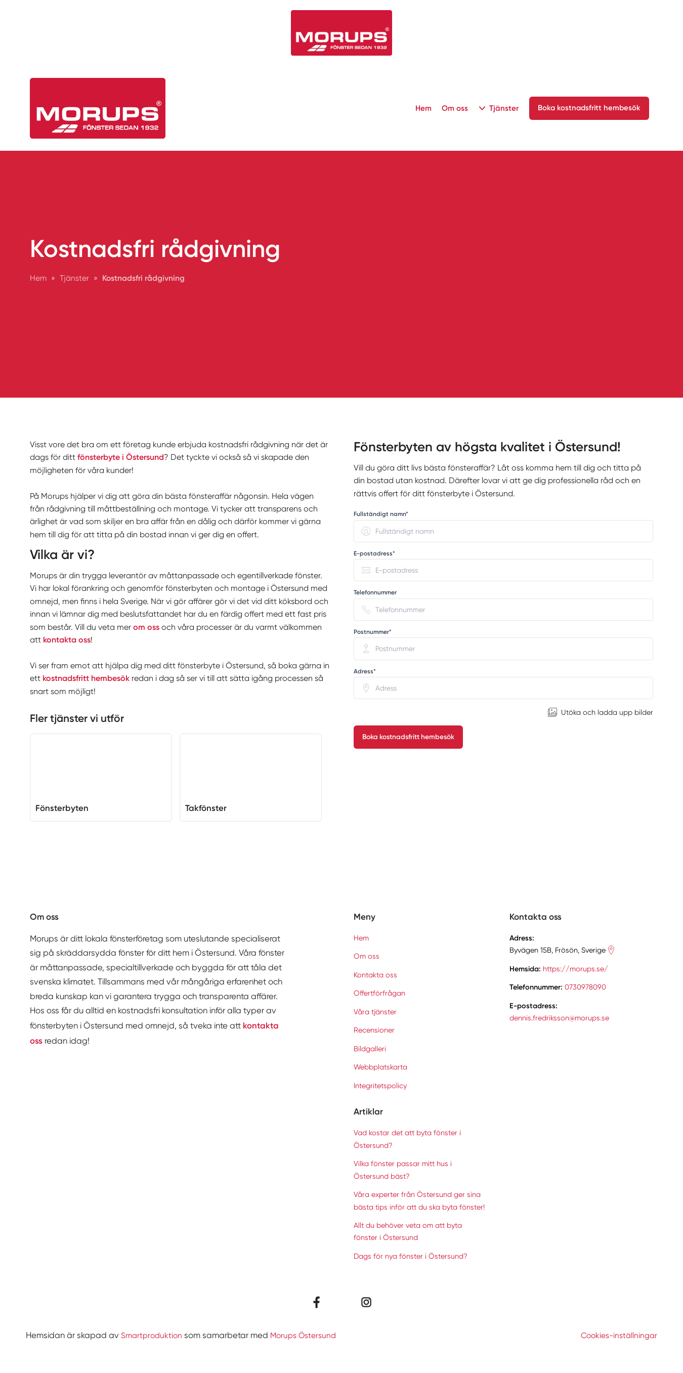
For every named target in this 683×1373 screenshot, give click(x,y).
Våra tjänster (375, 1012)
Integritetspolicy (380, 1086)
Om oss (453, 108)
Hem (421, 108)
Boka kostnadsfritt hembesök (409, 737)
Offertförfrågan (379, 993)
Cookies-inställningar (616, 1335)
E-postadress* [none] (374, 553)
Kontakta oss (375, 975)
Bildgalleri (370, 1049)
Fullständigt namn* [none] (381, 514)
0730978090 (585, 987)
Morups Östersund (308, 1335)
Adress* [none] (365, 671)
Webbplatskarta (380, 1067)
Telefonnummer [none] (375, 592)
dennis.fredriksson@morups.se (559, 1018)
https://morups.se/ (575, 969)
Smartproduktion (153, 1335)
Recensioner (374, 1030)
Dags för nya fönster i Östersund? (410, 1256)
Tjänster (502, 108)
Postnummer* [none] (373, 631)
